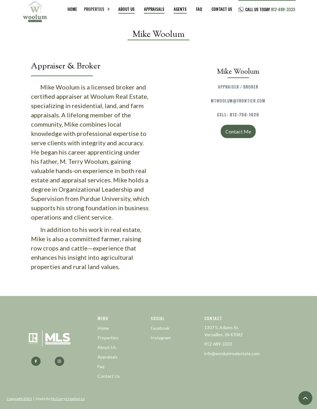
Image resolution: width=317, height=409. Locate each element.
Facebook (160, 328)
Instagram (161, 337)
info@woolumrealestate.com (232, 353)
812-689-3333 (218, 343)
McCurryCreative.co (68, 398)
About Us (107, 347)
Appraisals (108, 356)
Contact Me (238, 131)
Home (103, 328)
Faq (101, 366)
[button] (98, 9)
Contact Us (109, 376)
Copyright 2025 (19, 398)
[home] (35, 9)
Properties (108, 337)
